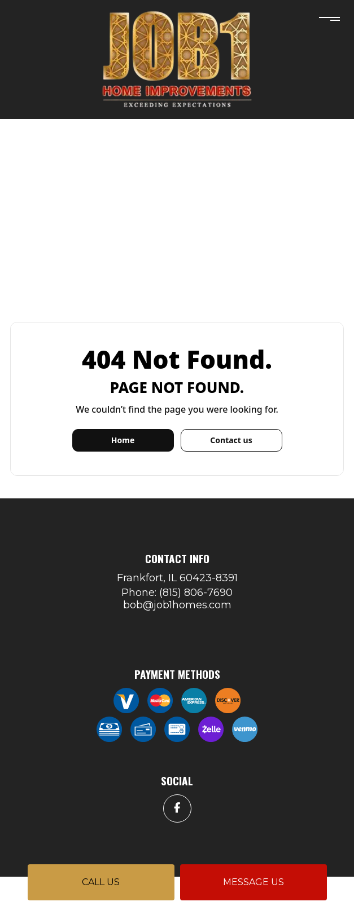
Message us (253, 882)
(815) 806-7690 (196, 592)
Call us (101, 882)
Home (122, 440)
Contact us (231, 440)
